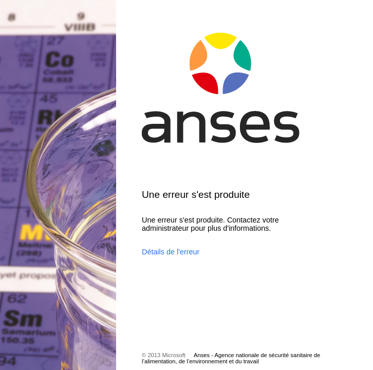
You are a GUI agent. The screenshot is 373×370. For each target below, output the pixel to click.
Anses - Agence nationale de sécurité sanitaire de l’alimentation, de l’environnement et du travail (231, 358)
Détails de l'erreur (170, 252)
